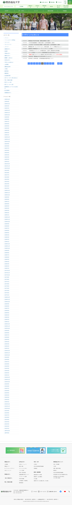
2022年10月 (7, 141)
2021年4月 (7, 181)
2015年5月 (7, 339)
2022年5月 (7, 152)
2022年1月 (7, 161)
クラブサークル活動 (23, 476)
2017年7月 (7, 281)
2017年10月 (7, 275)
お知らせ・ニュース (22, 464)
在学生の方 (37, 6)
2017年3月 (7, 290)
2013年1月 (7, 401)
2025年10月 (7, 99)
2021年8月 (7, 172)
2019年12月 (7, 217)
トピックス (7, 42)
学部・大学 (36, 461)
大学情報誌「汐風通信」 (23, 480)
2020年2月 (7, 212)
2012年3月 (7, 424)
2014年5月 (7, 366)
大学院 (6, 68)
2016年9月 (7, 303)
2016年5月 (7, 312)
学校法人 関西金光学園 (18, 499)
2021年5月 (7, 179)
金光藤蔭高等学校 (41, 499)
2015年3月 (7, 343)
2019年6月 (7, 230)
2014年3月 (7, 370)
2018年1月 (7, 268)
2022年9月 (7, 143)
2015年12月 (7, 323)
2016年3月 (7, 317)
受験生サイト (6, 466)
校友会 (51, 6)
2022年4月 (7, 154)
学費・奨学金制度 (22, 472)
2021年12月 (7, 163)
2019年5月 (7, 232)
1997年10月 (7, 430)
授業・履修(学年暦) (57, 468)
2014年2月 (7, 372)
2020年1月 (7, 214)
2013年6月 (7, 390)
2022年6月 (7, 150)
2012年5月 (7, 419)
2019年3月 (7, 237)
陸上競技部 (7, 90)
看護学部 (6, 73)
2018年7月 (7, 254)
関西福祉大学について (58, 461)
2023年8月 (7, 119)
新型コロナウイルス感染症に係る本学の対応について (45, 54)
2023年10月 (7, 114)
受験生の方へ (7, 55)
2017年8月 (7, 279)
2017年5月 (7, 286)
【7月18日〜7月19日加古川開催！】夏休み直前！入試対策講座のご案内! (44, 44)
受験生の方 (30, 6)
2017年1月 (7, 295)
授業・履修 (21, 466)
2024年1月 (7, 108)
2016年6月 (7, 310)
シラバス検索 (21, 470)
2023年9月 (7, 117)
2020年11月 (7, 192)
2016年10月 (7, 301)
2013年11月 (7, 379)
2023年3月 (7, 130)
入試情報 (21, 6)
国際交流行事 (7, 66)
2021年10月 (7, 168)
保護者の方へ (7, 48)
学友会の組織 (21, 478)
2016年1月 (7, 321)
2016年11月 (7, 299)
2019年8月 (7, 226)
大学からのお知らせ (9, 62)
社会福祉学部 (7, 75)
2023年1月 (7, 134)
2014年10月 (7, 355)
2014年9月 (7, 357)
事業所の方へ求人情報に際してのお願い (41, 480)
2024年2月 (7, 105)
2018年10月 (7, 248)
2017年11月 (7, 272)
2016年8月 (7, 306)
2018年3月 (7, 263)
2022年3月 (7, 157)
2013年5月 (7, 392)
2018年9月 (7, 250)
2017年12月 (7, 270)
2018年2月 (7, 266)
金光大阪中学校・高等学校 (30, 499)
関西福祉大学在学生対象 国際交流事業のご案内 (39, 40)
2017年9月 (7, 277)
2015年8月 (7, 332)
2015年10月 (7, 328)
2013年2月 (7, 399)
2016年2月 (7, 319)
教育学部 (6, 71)
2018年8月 (7, 252)
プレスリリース (8, 44)
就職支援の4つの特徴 (38, 474)
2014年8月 (7, 359)
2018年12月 (7, 243)
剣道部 (6, 51)
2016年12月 (7, 297)
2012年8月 (7, 412)
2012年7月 (7, 415)
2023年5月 (7, 125)
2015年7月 (7, 335)
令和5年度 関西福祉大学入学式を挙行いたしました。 (40, 56)
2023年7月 (7, 121)
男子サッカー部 (8, 82)
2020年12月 (7, 190)
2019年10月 (7, 221)
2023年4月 (7, 128)
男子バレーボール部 (9, 84)
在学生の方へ (7, 60)
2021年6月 (7, 177)
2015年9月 (7, 330)
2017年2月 (7, 292)
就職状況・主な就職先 (38, 476)
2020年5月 (7, 206)
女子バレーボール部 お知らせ (11, 77)
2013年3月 (7, 397)
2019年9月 (7, 223)
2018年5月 (7, 259)
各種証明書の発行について (24, 474)
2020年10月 (7, 194)
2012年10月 (7, 408)
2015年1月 (7, 348)
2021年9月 (7, 170)
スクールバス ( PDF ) (23, 468)
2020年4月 (7, 208)
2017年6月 (7, 283)
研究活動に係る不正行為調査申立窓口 (60, 474)
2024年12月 (7, 103)
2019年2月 (7, 239)
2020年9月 (7, 197)
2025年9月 (7, 101)
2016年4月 (7, 315)
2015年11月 (7, 326)
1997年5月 (7, 432)
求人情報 (35, 478)
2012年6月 (7, 417)
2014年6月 (7, 363)
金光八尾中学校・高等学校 (52, 499)
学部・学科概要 (56, 464)
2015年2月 (7, 346)
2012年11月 (7, 406)
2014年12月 (7, 350)
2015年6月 (7, 337)
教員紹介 (55, 470)
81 (58, 63)
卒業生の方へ (7, 53)
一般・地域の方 (58, 6)
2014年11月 (7, 352)
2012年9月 (7, 410)
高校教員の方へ (8, 92)
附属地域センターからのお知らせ (11, 87)
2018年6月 (7, 257)
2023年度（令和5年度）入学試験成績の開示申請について (40, 58)
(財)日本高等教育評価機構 (38, 466)
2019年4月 (7, 234)
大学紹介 (35, 464)
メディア (6, 46)
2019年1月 (7, 241)
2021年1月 (7, 188)
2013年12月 (7, 377)
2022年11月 (7, 139)
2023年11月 (7, 112)
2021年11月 (7, 166)
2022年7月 (7, 148)
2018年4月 (7, 261)
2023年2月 (7, 132)
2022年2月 (7, 159)
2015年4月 (7, 341)
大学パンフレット (7, 470)
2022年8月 (7, 146)
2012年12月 (7, 404)
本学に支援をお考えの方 (66, 6)
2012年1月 (7, 428)
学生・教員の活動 (8, 80)
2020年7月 (7, 201)
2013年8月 (7, 386)
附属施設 (35, 468)
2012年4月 (7, 421)
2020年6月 (7, 203)
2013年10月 (7, 381)
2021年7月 (7, 174)
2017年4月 (7, 288)
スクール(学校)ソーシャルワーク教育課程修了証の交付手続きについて (43, 52)
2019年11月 (7, 219)
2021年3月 (7, 183)
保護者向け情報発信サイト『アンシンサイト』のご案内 (40, 48)
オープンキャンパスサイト (9, 468)
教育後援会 (44, 6)
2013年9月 (7, 383)
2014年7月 (7, 361)
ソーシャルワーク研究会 (10, 40)
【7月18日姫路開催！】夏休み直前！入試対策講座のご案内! (41, 42)
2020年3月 (7, 210)
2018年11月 (7, 246)
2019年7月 (7, 228)
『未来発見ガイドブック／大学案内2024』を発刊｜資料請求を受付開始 (44, 50)
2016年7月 (7, 308)
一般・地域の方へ (8, 478)
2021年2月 (7, 186)
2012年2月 (7, 426)
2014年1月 (7, 375)
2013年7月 (7, 388)
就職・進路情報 (37, 472)
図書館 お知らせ (8, 57)
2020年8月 (7, 199)
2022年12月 (7, 137)
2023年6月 (7, 123)
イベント (6, 37)
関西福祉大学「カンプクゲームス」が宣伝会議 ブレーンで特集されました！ (45, 46)
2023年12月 (7, 110)
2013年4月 (7, 395)
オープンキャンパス (8, 6)
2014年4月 (7, 368)
